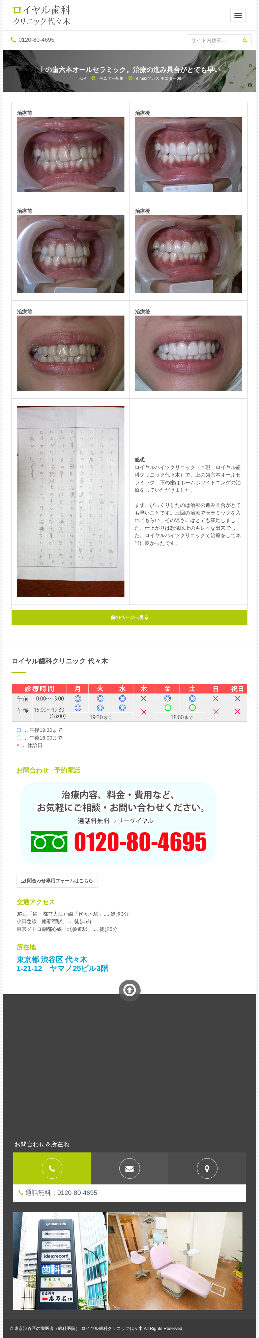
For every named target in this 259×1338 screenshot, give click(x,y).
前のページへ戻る (129, 617)
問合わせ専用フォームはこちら (57, 880)
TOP (82, 78)
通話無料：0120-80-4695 (58, 1192)
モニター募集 (111, 78)
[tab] (52, 1168)
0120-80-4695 (32, 40)
